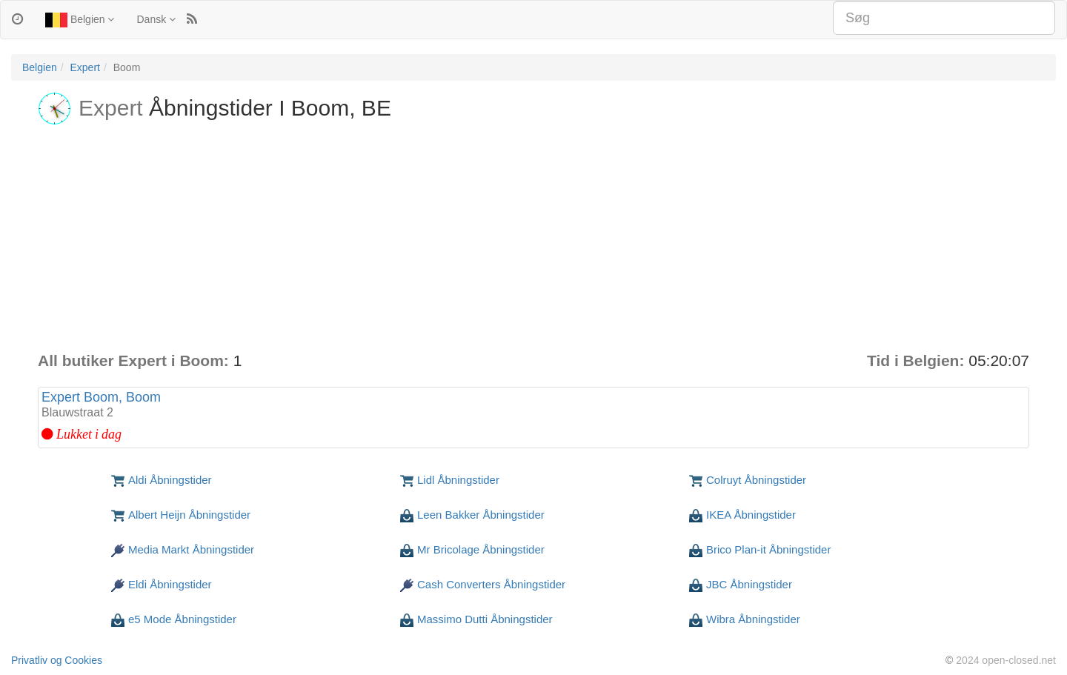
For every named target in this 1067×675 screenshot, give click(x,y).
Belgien (79, 20)
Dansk (156, 19)
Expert (84, 67)
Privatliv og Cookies (56, 660)
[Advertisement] (533, 238)
